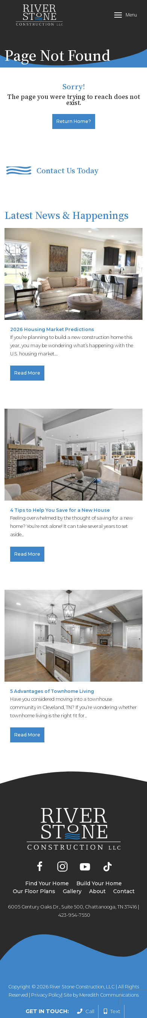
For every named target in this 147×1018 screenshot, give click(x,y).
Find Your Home (47, 883)
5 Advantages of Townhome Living (52, 691)
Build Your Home (99, 883)
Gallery (72, 891)
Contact (124, 891)
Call (85, 1011)
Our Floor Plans (34, 891)
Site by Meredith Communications (101, 995)
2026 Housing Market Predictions (52, 329)
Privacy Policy (46, 995)
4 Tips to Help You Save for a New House (60, 510)
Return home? (73, 121)
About (97, 891)
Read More (27, 373)
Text (112, 1011)
